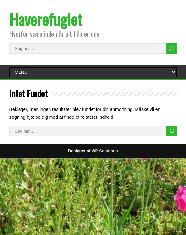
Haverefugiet (45, 19)
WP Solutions (105, 151)
